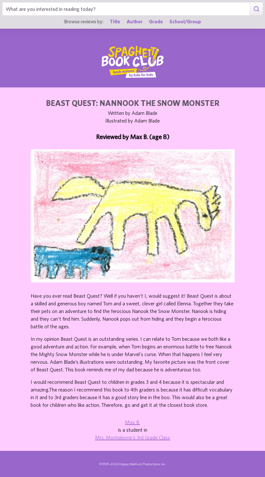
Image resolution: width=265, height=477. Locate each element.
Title (115, 21)
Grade (156, 21)
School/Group (185, 21)
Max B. (132, 422)
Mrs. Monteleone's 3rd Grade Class (132, 437)
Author (135, 21)
